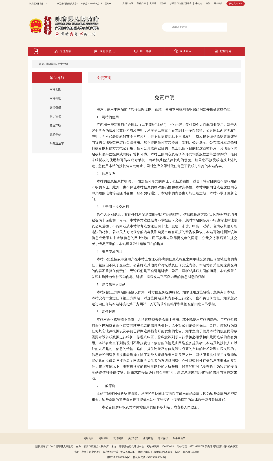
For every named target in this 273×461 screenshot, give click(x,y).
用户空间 (218, 3)
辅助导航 (51, 64)
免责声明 (63, 64)
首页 (41, 64)
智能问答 (141, 3)
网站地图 (55, 89)
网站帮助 (55, 98)
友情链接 (55, 107)
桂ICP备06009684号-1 (118, 457)
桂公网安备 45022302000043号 (151, 457)
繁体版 (163, 3)
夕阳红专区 (127, 3)
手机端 (198, 3)
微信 (208, 3)
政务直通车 (57, 143)
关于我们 (55, 116)
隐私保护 (55, 134)
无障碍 (152, 3)
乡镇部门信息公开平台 (181, 3)
